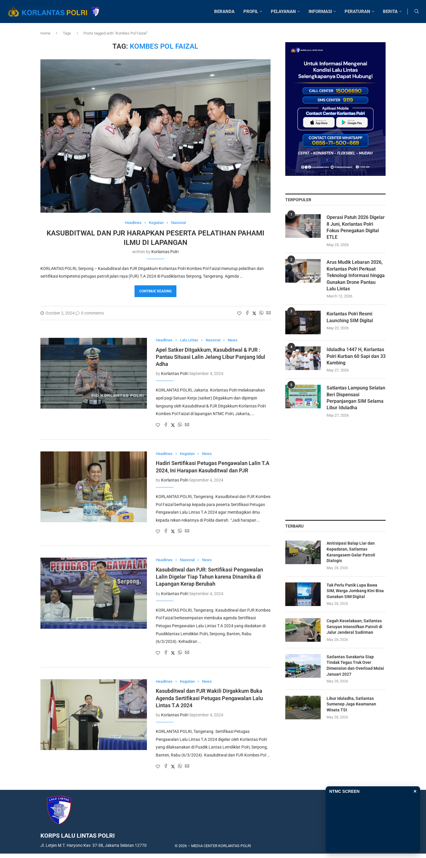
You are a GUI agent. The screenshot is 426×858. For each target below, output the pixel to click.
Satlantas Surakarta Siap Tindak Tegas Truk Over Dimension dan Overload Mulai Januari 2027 (355, 665)
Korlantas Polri (164, 251)
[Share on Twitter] (254, 313)
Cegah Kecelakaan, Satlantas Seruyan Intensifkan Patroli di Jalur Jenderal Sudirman (354, 627)
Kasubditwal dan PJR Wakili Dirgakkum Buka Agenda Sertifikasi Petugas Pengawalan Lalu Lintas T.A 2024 (209, 698)
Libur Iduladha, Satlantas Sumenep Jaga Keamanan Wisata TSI (351, 704)
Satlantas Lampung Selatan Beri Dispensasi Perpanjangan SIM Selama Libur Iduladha (356, 398)
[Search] (417, 11)
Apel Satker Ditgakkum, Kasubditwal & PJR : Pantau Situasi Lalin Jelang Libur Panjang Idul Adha (210, 357)
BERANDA (224, 11)
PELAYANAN (283, 11)
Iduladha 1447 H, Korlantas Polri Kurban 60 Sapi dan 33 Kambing (356, 356)
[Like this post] (239, 313)
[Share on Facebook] (247, 313)
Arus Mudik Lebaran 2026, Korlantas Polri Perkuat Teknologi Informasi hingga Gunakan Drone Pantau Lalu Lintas (356, 276)
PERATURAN (357, 11)
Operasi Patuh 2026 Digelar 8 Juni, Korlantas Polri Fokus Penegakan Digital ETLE (356, 227)
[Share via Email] (268, 313)
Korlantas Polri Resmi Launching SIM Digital (350, 317)
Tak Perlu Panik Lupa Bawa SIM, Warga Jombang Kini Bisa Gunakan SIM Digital (355, 591)
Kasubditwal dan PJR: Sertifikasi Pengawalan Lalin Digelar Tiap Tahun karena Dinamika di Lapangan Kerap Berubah (209, 576)
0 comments (90, 313)
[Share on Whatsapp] (261, 313)
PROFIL (250, 11)
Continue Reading (155, 291)
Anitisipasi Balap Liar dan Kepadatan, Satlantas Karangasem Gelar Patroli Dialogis (351, 552)
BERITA (390, 11)
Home (45, 33)
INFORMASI (320, 11)
